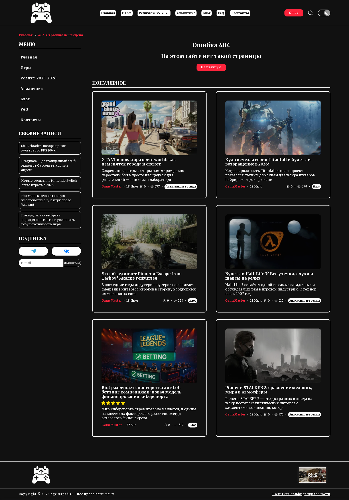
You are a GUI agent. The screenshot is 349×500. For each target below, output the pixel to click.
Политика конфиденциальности (301, 494)
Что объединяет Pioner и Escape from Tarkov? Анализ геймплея (141, 276)
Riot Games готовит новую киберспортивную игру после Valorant (46, 200)
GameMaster (111, 186)
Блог (207, 13)
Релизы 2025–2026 (154, 13)
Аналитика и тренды (181, 186)
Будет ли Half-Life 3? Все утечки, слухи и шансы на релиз (269, 276)
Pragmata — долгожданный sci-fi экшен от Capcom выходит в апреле (48, 165)
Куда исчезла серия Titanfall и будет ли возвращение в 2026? (268, 162)
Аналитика (186, 13)
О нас (294, 13)
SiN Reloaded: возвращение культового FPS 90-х (43, 148)
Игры (127, 13)
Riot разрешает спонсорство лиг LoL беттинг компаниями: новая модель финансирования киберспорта (141, 392)
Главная (108, 13)
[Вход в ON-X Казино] (312, 475)
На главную (211, 67)
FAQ (221, 13)
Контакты (240, 13)
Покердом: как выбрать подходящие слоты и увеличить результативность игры (48, 219)
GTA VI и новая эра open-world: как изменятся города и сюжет (138, 162)
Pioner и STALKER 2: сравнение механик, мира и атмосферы (268, 390)
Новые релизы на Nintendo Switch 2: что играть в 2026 (49, 183)
